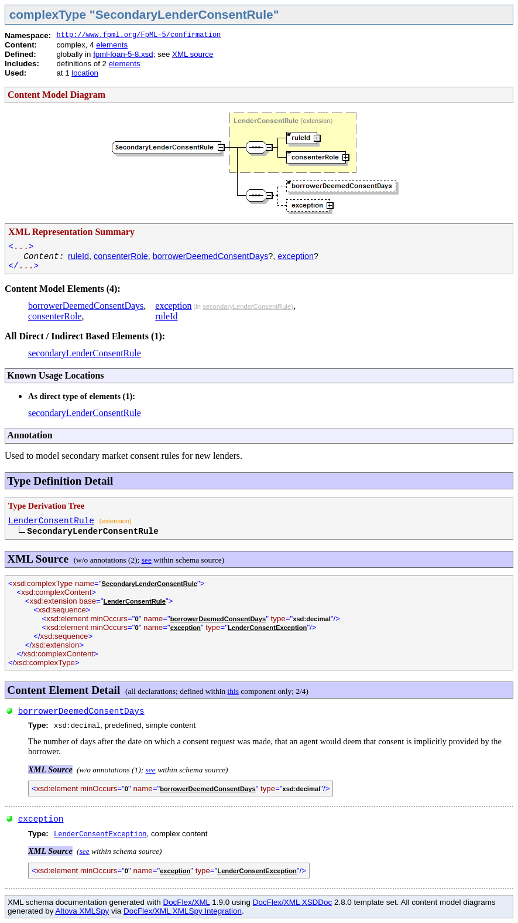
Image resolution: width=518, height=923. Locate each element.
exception (295, 256)
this (233, 691)
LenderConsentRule (51, 521)
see (147, 560)
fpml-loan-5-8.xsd (123, 54)
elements (112, 44)
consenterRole (121, 256)
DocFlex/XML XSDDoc (292, 902)
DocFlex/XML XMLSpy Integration (183, 911)
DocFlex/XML (186, 902)
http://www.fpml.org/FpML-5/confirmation (138, 35)
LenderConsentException (267, 627)
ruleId (78, 256)
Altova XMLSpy (82, 911)
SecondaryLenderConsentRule (150, 583)
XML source (192, 54)
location (84, 73)
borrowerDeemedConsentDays (211, 256)
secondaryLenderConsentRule (247, 306)
